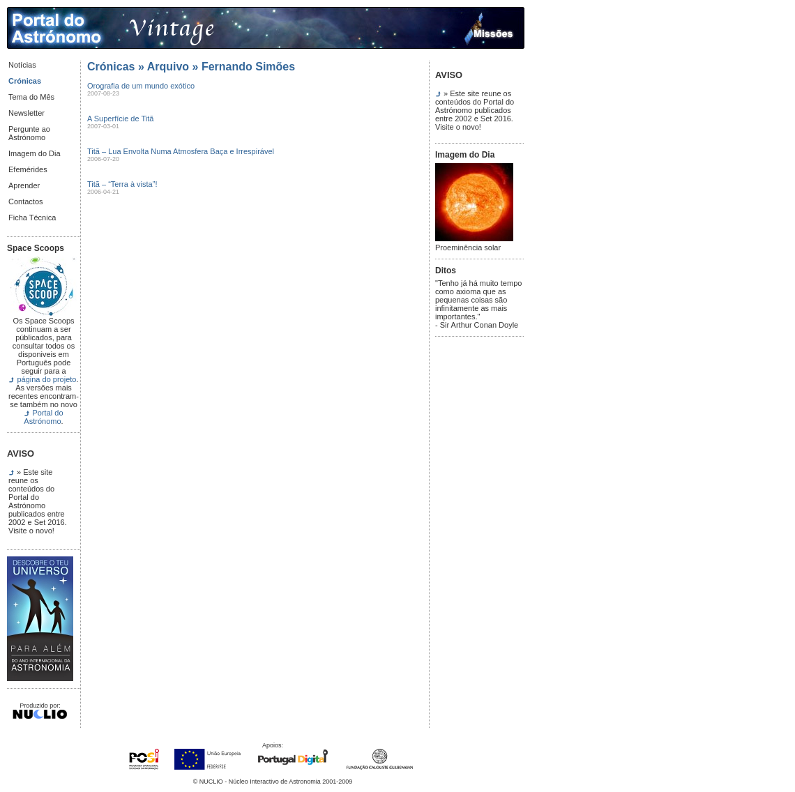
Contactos (25, 201)
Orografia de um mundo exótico (141, 86)
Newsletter (26, 113)
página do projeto (46, 379)
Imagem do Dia (34, 153)
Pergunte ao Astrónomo (29, 133)
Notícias (22, 65)
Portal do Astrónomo (43, 417)
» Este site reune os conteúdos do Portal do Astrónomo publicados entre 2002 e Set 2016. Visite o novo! (37, 501)
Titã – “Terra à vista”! (122, 184)
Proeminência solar (474, 244)
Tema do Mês (31, 97)
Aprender (24, 185)
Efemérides (27, 169)
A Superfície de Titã (120, 118)
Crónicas (24, 81)
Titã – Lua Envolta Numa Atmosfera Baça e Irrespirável (180, 151)
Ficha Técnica (32, 217)
